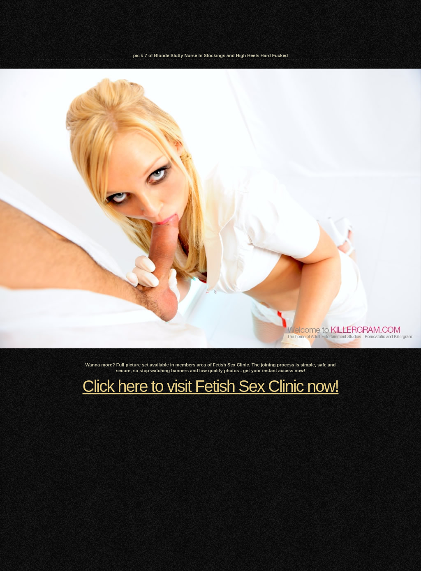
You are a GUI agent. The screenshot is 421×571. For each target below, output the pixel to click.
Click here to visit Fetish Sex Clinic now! (211, 386)
